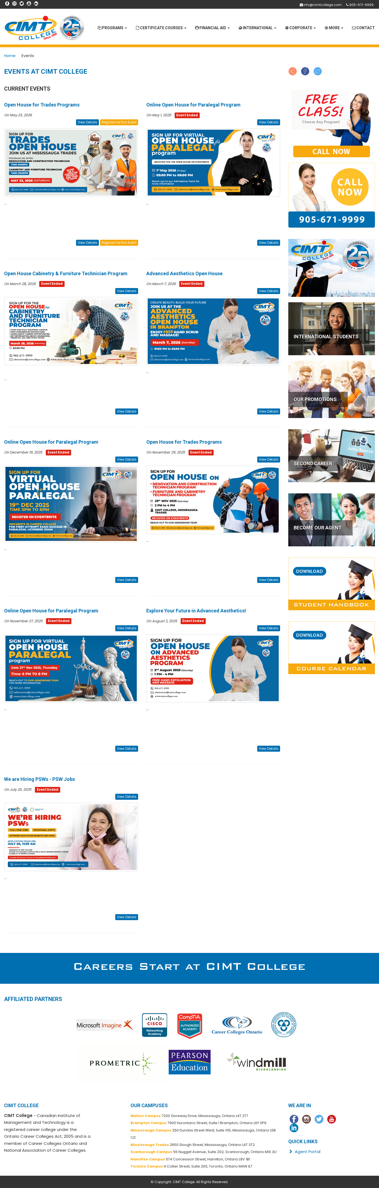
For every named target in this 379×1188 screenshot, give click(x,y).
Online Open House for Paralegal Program (193, 105)
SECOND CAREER (313, 463)
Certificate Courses (160, 28)
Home (10, 55)
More (333, 28)
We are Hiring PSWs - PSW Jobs (39, 779)
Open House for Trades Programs (42, 105)
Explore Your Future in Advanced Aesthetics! (196, 611)
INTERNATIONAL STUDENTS (326, 336)
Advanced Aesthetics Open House (184, 273)
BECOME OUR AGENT (318, 528)
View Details (87, 122)
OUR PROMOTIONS (315, 399)
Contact (363, 28)
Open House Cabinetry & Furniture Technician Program (66, 273)
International (257, 28)
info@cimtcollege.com (323, 4)
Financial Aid (212, 28)
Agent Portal (304, 1151)
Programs (112, 28)
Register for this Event (119, 122)
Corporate (300, 28)
